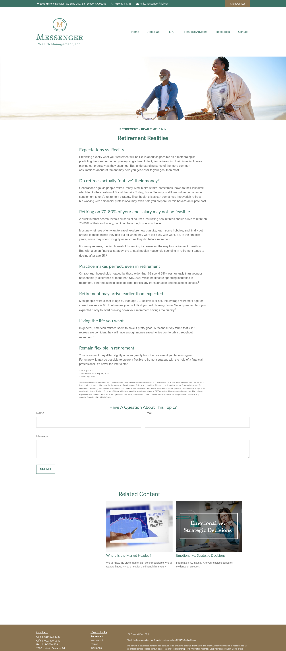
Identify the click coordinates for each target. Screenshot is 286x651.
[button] (135, 32)
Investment (97, 640)
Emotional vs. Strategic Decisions (200, 555)
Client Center (237, 3)
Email (148, 413)
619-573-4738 (121, 3)
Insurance (96, 647)
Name (40, 413)
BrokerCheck (190, 640)
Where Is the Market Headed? (128, 555)
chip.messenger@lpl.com (152, 3)
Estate (94, 644)
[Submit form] (45, 469)
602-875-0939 (52, 640)
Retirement (97, 636)
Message (42, 436)
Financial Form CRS (140, 634)
